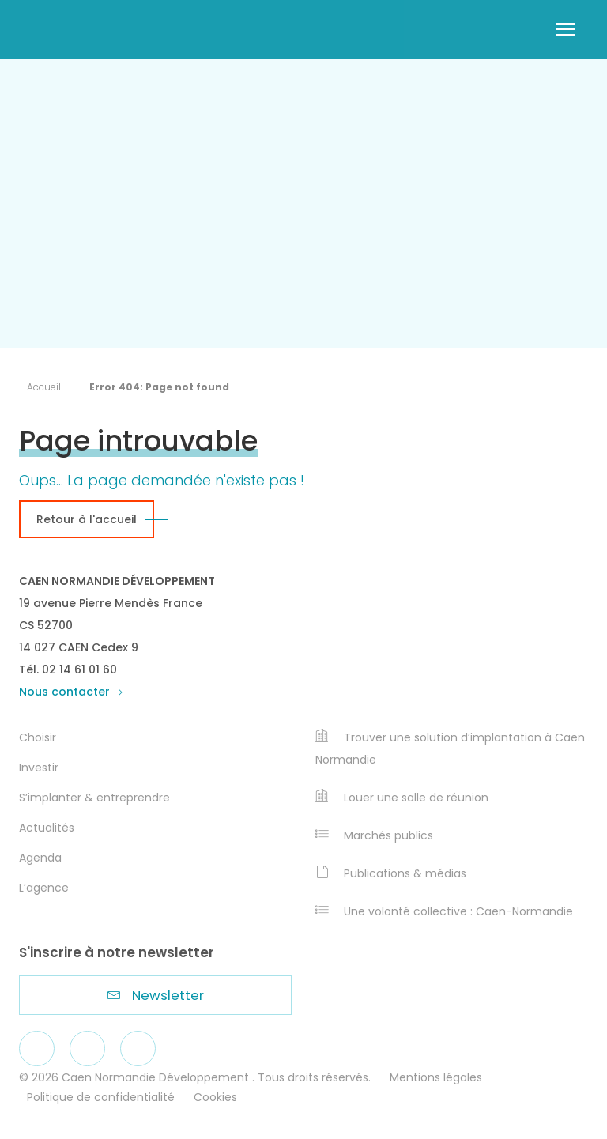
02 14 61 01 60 (79, 669)
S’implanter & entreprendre (94, 797)
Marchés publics (374, 835)
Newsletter (155, 995)
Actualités (46, 827)
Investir (38, 767)
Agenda (40, 858)
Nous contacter (71, 692)
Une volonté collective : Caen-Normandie (444, 911)
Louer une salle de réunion (401, 797)
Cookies (215, 1097)
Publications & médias (390, 873)
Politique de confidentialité (101, 1097)
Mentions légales (436, 1077)
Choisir (37, 737)
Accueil (44, 387)
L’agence (44, 888)
